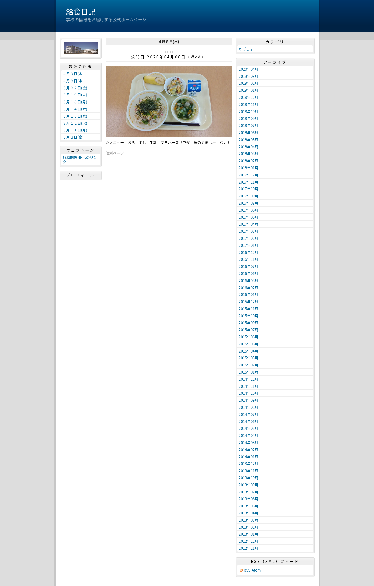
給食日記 (81, 11)
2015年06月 (249, 336)
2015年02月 (249, 365)
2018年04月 (249, 146)
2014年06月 (249, 421)
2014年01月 (249, 456)
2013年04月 (249, 513)
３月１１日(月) (75, 130)
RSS (247, 570)
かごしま (246, 49)
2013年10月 (249, 477)
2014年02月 (249, 449)
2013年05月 (249, 505)
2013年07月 (249, 492)
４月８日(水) (73, 80)
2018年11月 (249, 104)
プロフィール (80, 175)
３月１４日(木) (75, 108)
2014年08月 (249, 407)
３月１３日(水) (75, 116)
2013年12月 (249, 463)
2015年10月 (249, 315)
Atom (256, 570)
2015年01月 (249, 372)
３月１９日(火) (75, 94)
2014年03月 (249, 442)
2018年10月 (249, 111)
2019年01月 (249, 90)
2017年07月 (249, 203)
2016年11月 (249, 259)
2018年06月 (249, 132)
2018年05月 (249, 139)
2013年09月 (249, 484)
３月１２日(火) (75, 123)
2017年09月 (249, 195)
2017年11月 (249, 182)
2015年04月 (249, 351)
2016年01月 (249, 294)
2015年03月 (249, 357)
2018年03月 (249, 153)
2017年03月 (249, 231)
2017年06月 (249, 210)
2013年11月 (249, 470)
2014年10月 (249, 393)
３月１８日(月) (75, 101)
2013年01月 (249, 534)
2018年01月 (249, 167)
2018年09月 (249, 118)
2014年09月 (249, 400)
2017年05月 (249, 217)
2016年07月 (249, 266)
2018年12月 (249, 97)
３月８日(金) (73, 137)
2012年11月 (249, 548)
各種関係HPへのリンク (80, 159)
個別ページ (115, 153)
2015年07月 (249, 329)
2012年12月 (249, 541)
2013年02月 (249, 527)
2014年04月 (249, 435)
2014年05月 (249, 428)
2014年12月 (249, 379)
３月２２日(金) (75, 87)
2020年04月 (249, 69)
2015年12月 (249, 301)
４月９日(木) (73, 73)
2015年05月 (249, 343)
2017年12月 (249, 174)
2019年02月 (249, 83)
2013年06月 (249, 498)
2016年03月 (249, 280)
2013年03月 (249, 520)
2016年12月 (249, 252)
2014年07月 (249, 414)
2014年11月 (249, 386)
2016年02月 (249, 287)
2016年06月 (249, 273)
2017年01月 (249, 245)
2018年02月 (249, 160)
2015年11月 (249, 308)
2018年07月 (249, 125)
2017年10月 (249, 188)
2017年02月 (249, 238)
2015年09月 (249, 322)
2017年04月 (249, 224)
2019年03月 (249, 76)
